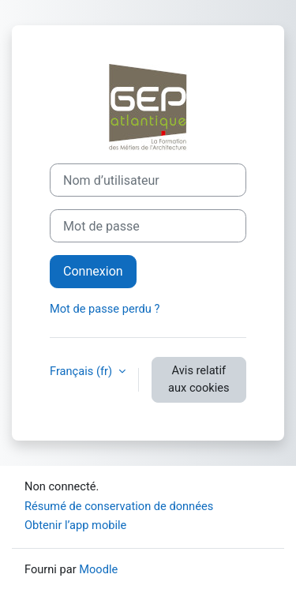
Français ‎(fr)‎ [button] (82, 371)
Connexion (93, 271)
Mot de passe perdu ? (104, 309)
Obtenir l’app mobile (75, 525)
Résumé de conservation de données (118, 506)
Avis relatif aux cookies (198, 379)
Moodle (98, 569)
